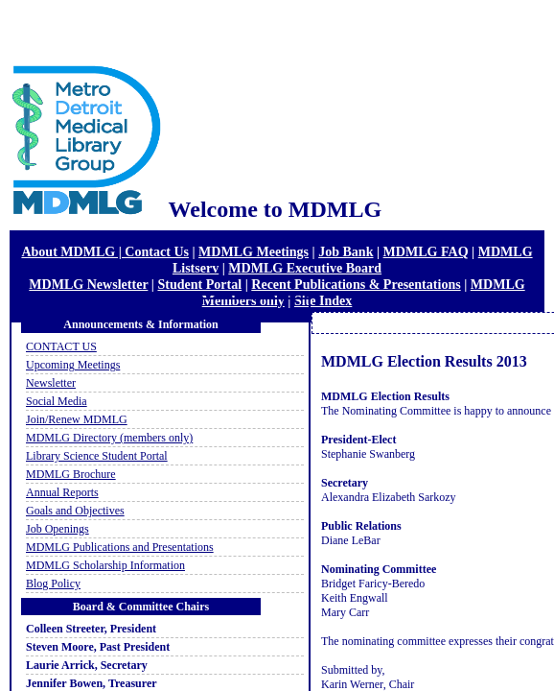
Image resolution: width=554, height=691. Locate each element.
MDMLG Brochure (71, 474)
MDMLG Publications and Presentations (120, 547)
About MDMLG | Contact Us (105, 251)
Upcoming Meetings (73, 364)
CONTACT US (61, 346)
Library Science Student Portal (97, 456)
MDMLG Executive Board (304, 267)
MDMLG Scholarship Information (105, 565)
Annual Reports (62, 492)
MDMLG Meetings (253, 251)
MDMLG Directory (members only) (109, 437)
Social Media (56, 401)
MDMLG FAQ (426, 251)
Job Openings (57, 529)
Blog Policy (53, 583)
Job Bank (345, 251)
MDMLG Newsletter (88, 284)
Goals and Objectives (75, 510)
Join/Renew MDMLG (76, 419)
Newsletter (51, 383)
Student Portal (199, 284)
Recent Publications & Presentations (355, 284)
